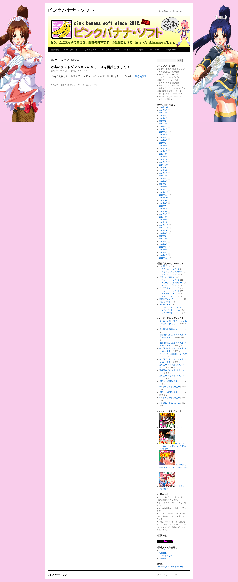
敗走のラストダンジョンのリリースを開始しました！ (90, 67)
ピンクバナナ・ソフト (71, 10)
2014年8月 (163, 170)
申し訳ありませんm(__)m (169, 387)
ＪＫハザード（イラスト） (173, 307)
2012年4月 (163, 247)
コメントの (165, 556)
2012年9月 (163, 233)
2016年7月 (163, 146)
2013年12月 (163, 192)
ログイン (163, 550)
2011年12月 (163, 258)
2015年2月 (163, 159)
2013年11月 (163, 195)
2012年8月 (163, 236)
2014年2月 (163, 187)
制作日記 (55, 49)
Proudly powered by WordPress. (171, 575)
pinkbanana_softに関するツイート (170, 567)
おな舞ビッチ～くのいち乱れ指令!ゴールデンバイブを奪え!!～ (173, 446)
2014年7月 (163, 173)
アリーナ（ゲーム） (170, 285)
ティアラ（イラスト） (171, 291)
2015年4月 (163, 157)
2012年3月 (163, 250)
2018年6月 (163, 121)
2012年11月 (163, 228)
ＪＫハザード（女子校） (110, 49)
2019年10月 (163, 107)
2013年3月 (163, 217)
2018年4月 (163, 124)
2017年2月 (163, 143)
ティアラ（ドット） (170, 296)
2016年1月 (163, 151)
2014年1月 (163, 189)
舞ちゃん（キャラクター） (173, 272)
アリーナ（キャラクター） (173, 283)
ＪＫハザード (164, 304)
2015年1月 (163, 162)
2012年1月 (163, 255)
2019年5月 (163, 116)
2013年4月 (163, 214)
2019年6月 (163, 113)
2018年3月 (163, 126)
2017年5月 (163, 135)
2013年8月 (163, 203)
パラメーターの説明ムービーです (173, 354)
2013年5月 (163, 211)
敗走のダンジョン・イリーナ (73, 85)
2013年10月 (163, 198)
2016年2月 (163, 148)
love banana (83, 71)
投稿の (163, 553)
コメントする (91, 85)
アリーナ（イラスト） (171, 280)
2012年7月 (163, 239)
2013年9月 (163, 200)
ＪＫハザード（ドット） (172, 313)
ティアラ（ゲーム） (170, 294)
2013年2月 (163, 220)
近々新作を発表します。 (169, 329)
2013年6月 (163, 209)
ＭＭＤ (164, 356)
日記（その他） (165, 302)
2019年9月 (163, 110)
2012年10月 (163, 231)
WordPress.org (164, 558)
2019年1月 (163, 118)
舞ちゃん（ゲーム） (170, 274)
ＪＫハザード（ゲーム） (172, 310)
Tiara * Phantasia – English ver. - (163, 49)
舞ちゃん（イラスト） (171, 269)
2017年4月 (163, 137)
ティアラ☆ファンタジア (135, 49)
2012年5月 (163, 244)
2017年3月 (163, 140)
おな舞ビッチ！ (90, 49)
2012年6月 (163, 241)
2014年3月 (163, 184)
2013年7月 (163, 206)
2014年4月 (163, 181)
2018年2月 (163, 129)
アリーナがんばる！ (71, 49)
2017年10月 (163, 132)
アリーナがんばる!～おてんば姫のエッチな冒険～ (173, 467)
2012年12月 (163, 225)
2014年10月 (163, 165)
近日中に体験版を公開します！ (172, 381)
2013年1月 (163, 222)
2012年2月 (163, 252)
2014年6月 (163, 176)
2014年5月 (163, 179)
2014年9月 (163, 168)
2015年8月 (163, 154)
